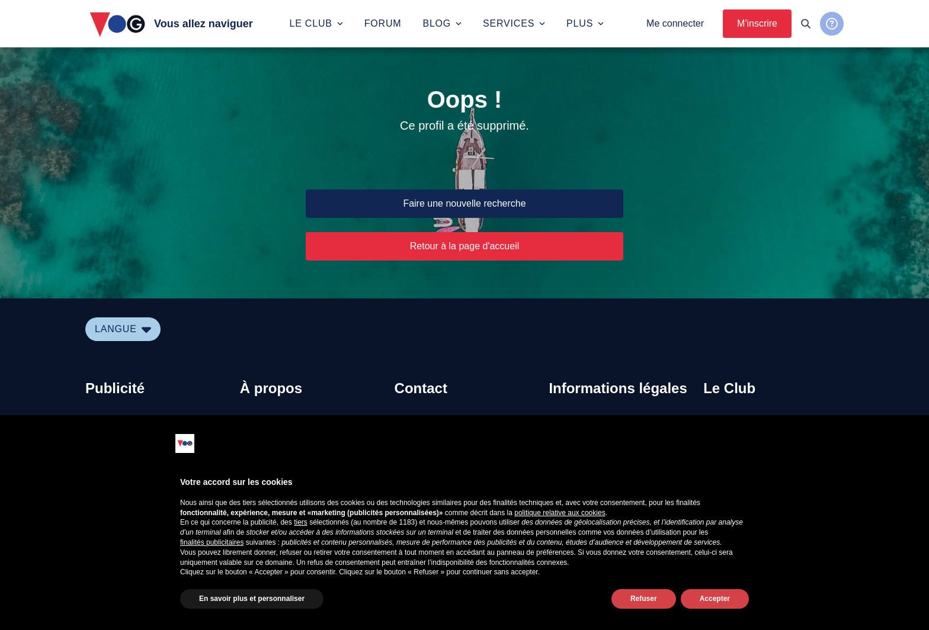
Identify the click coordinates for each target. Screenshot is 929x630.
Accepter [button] (715, 598)
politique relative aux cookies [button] (559, 513)
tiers (300, 522)
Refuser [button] (643, 598)
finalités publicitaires (212, 542)
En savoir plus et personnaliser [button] (252, 598)
